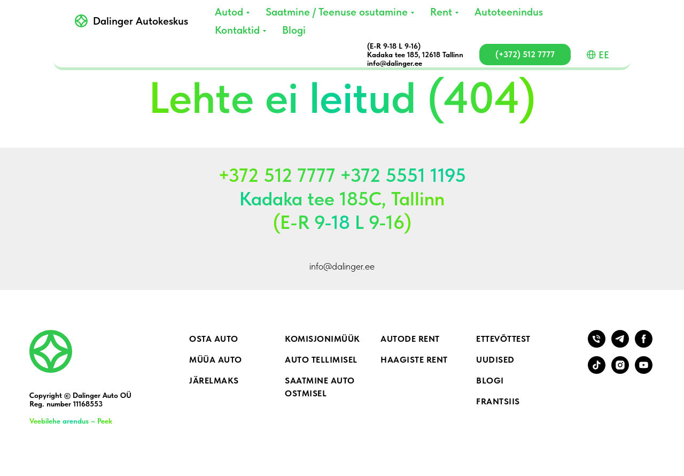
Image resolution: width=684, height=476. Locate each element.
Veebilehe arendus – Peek (70, 421)
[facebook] (643, 344)
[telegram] (620, 344)
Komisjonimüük (322, 339)
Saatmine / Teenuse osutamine (337, 11)
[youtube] (643, 370)
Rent (441, 11)
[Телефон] (596, 344)
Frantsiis (498, 401)
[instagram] (620, 370)
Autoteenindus (509, 11)
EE (598, 54)
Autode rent (410, 339)
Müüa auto (215, 360)
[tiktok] (596, 370)
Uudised (495, 360)
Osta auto (213, 339)
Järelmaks (214, 380)
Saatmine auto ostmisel (320, 386)
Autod (229, 11)
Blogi (294, 30)
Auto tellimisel (321, 360)
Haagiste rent (414, 360)
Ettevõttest (503, 339)
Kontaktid (237, 30)
